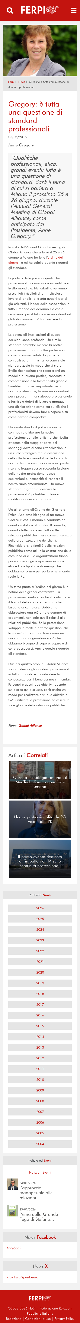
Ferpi (11, 81)
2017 (40, 1004)
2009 (40, 1090)
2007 (40, 1112)
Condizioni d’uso (38, 1319)
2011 (40, 1069)
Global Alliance (29, 726)
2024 (40, 929)
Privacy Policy (64, 1319)
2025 (40, 919)
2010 (40, 1080)
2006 (40, 1122)
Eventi (47, 1172)
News (21, 81)
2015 (40, 1026)
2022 (40, 951)
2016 (40, 1015)
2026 (40, 908)
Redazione (13, 1319)
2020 (40, 972)
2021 (40, 962)
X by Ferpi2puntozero (22, 1277)
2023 (40, 940)
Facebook (14, 1248)
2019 (40, 983)
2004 (40, 1144)
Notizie (34, 1172)
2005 (40, 1133)
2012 (40, 1058)
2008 (40, 1101)
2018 (40, 994)
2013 (40, 1047)
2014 (40, 1037)
